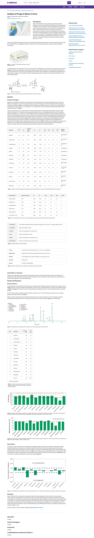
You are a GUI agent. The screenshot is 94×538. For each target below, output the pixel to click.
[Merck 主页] (12, 2)
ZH (85, 2)
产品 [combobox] (25, 2)
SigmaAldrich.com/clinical (36, 507)
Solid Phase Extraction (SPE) (15, 10)
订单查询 (70, 6)
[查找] (69, 2)
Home (8, 10)
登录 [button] (64, 7)
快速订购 (75, 6)
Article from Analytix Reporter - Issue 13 (14, 18)
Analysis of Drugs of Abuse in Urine (27, 10)
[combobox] (47, 2)
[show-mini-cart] (83, 7)
